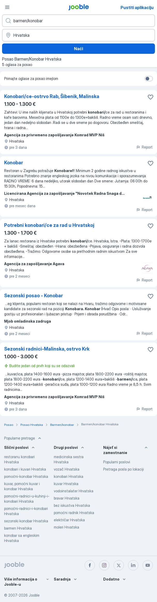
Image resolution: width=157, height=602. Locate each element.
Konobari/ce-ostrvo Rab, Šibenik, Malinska (51, 96)
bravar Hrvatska (66, 498)
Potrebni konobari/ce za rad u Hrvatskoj (49, 225)
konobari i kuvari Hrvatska (25, 469)
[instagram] (104, 565)
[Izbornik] (7, 7)
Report (144, 147)
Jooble (34, 595)
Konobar (13, 162)
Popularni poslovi (116, 462)
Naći (78, 48)
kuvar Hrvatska (66, 483)
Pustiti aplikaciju (137, 7)
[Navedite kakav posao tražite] (78, 20)
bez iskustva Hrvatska (72, 505)
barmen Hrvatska (18, 528)
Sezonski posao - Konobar (33, 295)
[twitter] (119, 565)
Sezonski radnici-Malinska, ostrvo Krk (46, 349)
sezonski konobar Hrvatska (26, 521)
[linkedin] (133, 565)
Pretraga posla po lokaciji (123, 469)
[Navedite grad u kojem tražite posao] (78, 35)
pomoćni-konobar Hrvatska (26, 476)
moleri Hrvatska (66, 527)
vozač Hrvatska (66, 469)
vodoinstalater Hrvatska (73, 491)
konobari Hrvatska (68, 476)
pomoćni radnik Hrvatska (74, 512)
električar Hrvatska (69, 520)
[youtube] (148, 565)
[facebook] (90, 565)
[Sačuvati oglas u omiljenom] (150, 97)
